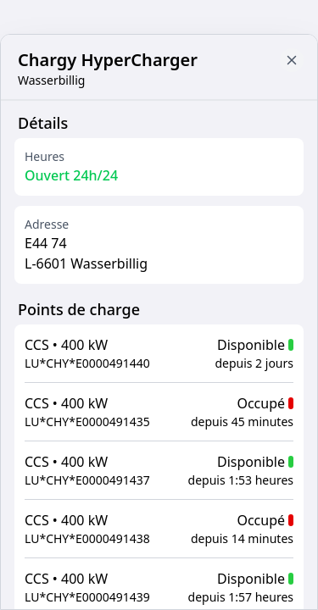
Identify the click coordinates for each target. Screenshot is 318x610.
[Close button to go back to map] (292, 60)
